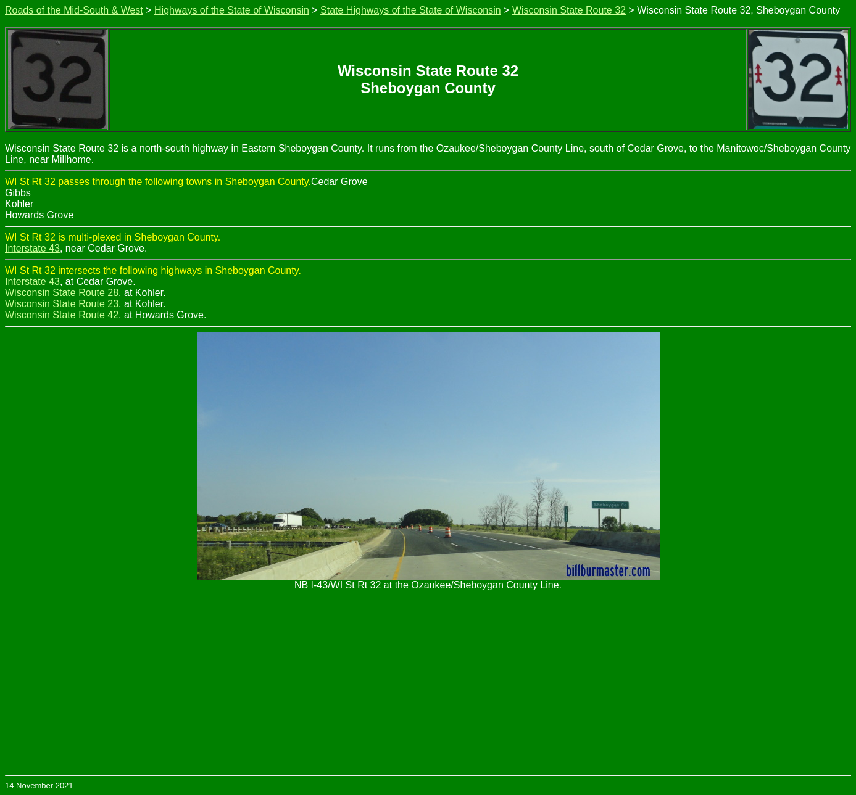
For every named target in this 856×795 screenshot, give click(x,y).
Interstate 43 (32, 248)
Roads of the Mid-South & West (74, 10)
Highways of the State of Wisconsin (231, 10)
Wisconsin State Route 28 (61, 292)
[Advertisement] (428, 682)
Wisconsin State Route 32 (569, 10)
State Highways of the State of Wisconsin (410, 10)
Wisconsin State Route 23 (61, 304)
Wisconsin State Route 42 (61, 315)
